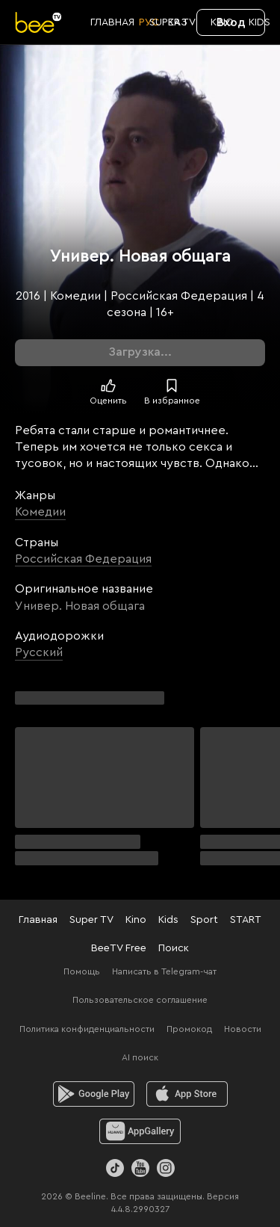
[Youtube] (140, 1168)
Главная (38, 920)
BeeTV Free (118, 948)
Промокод (189, 1028)
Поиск (173, 948)
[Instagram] (166, 1168)
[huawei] (140, 1131)
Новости (242, 1028)
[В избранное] (172, 386)
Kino (135, 920)
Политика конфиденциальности (87, 1028)
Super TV (91, 920)
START (245, 920)
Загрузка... (140, 352)
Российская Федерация (83, 559)
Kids (168, 920)
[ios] (187, 1094)
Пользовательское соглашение (140, 999)
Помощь (81, 971)
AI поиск (140, 1057)
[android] (93, 1094)
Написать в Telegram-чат (164, 971)
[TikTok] (115, 1168)
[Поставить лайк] (108, 386)
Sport (204, 920)
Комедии (40, 512)
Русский (39, 652)
